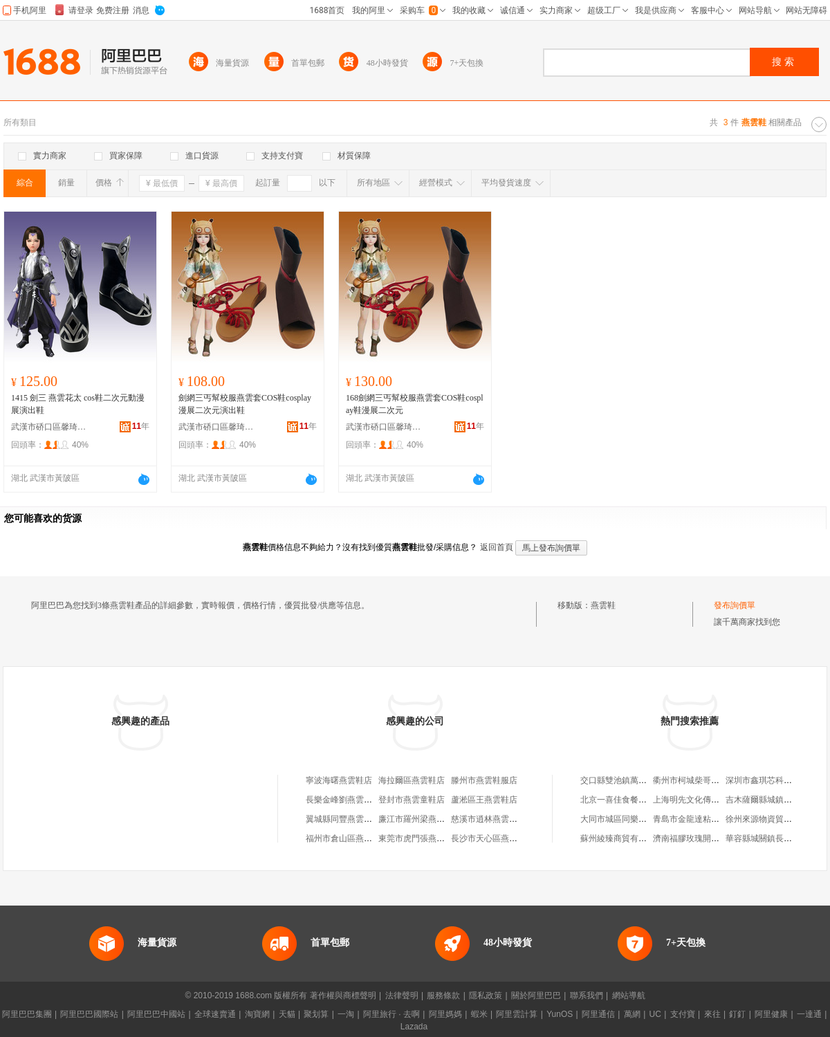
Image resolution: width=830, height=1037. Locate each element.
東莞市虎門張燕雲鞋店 (419, 838)
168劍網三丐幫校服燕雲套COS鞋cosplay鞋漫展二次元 (414, 404)
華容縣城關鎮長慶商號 (767, 838)
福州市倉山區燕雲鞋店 (347, 838)
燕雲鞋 (603, 605)
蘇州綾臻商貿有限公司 (621, 838)
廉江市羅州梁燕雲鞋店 (419, 819)
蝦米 (479, 1014)
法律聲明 (401, 995)
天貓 (287, 1014)
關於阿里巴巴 (536, 995)
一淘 (346, 1014)
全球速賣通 (215, 1014)
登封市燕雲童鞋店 (411, 800)
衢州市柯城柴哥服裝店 (694, 780)
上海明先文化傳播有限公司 (703, 800)
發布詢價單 (734, 605)
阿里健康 (771, 1014)
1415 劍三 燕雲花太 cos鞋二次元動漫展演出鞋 (78, 404)
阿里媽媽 (445, 1014)
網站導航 (628, 995)
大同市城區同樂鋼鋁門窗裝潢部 (638, 819)
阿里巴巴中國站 (156, 1014)
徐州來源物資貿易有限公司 (775, 819)
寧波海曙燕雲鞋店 (339, 780)
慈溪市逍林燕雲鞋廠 (488, 819)
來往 (712, 1014)
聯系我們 (586, 995)
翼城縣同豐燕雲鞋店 (343, 819)
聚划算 (316, 1014)
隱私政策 (485, 995)
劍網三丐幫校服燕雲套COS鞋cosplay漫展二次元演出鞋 (244, 404)
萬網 (632, 1014)
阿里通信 (598, 1014)
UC (655, 1014)
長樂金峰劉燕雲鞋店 (343, 800)
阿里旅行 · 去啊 (391, 1014)
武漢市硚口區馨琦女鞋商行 (49, 427)
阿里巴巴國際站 (89, 1014)
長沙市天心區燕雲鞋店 (492, 838)
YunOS (559, 1014)
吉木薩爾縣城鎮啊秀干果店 (775, 800)
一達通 (809, 1014)
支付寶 (682, 1014)
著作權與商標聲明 (343, 995)
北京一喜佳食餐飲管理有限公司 (638, 800)
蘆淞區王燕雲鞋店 (484, 800)
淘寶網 (257, 1014)
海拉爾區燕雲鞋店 (411, 780)
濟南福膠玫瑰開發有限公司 (703, 838)
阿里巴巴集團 (27, 1014)
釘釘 (737, 1014)
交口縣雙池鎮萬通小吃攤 (626, 780)
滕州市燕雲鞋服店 (484, 780)
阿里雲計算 (516, 1014)
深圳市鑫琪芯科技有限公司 (775, 780)
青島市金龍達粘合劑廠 (694, 819)
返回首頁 (496, 547)
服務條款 (443, 995)
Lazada (413, 1026)
